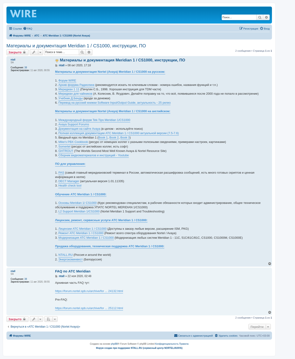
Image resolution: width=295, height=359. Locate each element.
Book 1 (103, 137)
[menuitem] (27, 28)
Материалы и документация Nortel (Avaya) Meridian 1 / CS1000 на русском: (110, 71)
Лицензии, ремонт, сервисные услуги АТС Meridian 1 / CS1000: (101, 220)
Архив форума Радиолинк (76, 85)
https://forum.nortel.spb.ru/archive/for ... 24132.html (89, 291)
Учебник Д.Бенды (70, 98)
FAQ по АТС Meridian (72, 271)
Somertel (64, 146)
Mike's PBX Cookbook (73, 142)
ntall (13, 59)
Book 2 (114, 137)
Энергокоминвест (70, 259)
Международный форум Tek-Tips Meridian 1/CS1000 (94, 120)
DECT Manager (68, 181)
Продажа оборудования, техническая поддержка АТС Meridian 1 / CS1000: (109, 246)
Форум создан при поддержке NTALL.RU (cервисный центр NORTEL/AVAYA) (139, 348)
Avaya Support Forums (73, 124)
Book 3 (125, 137)
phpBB (114, 344)
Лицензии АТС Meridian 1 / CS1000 (82, 228)
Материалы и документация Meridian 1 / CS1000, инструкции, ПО (76, 45)
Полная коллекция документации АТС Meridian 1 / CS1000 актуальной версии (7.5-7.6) (118, 133)
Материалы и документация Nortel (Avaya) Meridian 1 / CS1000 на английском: (112, 111)
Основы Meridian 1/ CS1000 (77, 203)
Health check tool (69, 185)
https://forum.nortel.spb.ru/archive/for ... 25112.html (89, 308)
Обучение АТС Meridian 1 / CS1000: (80, 194)
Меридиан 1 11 (68, 89)
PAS (61, 172)
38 (25, 67)
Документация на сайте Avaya (79, 128)
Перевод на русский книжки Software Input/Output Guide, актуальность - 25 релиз (114, 102)
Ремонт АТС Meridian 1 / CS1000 (80, 233)
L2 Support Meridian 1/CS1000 (79, 211)
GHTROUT (65, 151)
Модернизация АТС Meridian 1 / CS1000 (86, 237)
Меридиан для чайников (75, 93)
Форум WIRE (67, 80)
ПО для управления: (70, 164)
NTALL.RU (65, 254)
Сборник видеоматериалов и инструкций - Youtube (93, 155)
